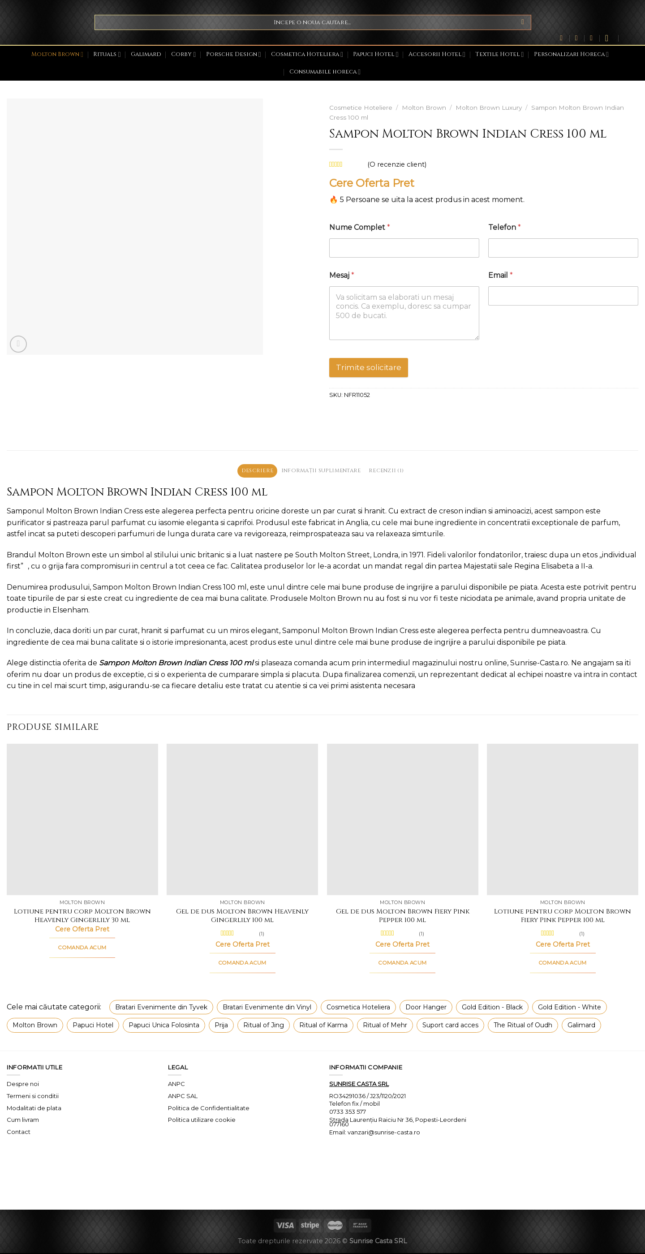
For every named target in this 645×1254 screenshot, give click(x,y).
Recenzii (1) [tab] (392, 471)
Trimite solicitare (368, 367)
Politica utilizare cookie (202, 1121)
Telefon (504, 227)
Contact (18, 1133)
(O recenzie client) (396, 164)
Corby (183, 54)
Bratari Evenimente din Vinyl (267, 1008)
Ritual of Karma (323, 1026)
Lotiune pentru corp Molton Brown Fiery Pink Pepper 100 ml (562, 917)
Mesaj (341, 275)
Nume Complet (359, 227)
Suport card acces (450, 1026)
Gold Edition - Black (492, 1008)
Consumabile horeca (325, 72)
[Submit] (523, 22)
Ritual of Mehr (385, 1026)
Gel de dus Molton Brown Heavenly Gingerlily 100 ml (242, 917)
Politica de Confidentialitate (208, 1108)
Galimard (146, 54)
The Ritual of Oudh (523, 1026)
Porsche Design (233, 54)
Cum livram (23, 1121)
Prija (221, 1026)
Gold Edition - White (569, 1008)
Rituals (106, 54)
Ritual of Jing (263, 1026)
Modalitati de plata (34, 1108)
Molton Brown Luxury (489, 107)
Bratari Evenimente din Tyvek (161, 1008)
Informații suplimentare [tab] (321, 471)
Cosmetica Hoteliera (307, 54)
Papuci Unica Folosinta (164, 1026)
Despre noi (23, 1084)
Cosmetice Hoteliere (360, 107)
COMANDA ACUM (82, 948)
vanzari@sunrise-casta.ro (384, 1133)
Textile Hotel (499, 54)
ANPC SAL (183, 1096)
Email (500, 275)
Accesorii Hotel (436, 54)
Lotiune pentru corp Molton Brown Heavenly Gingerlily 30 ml (82, 917)
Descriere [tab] (251, 471)
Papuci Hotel (375, 54)
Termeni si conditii (33, 1096)
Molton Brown (57, 54)
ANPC (176, 1084)
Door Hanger (426, 1008)
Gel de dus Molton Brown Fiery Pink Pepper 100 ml (402, 917)
